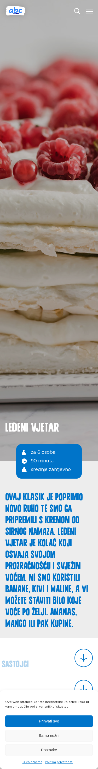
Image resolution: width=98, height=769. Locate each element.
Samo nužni (49, 735)
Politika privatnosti (59, 762)
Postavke (49, 750)
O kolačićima (32, 762)
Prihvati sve (49, 721)
